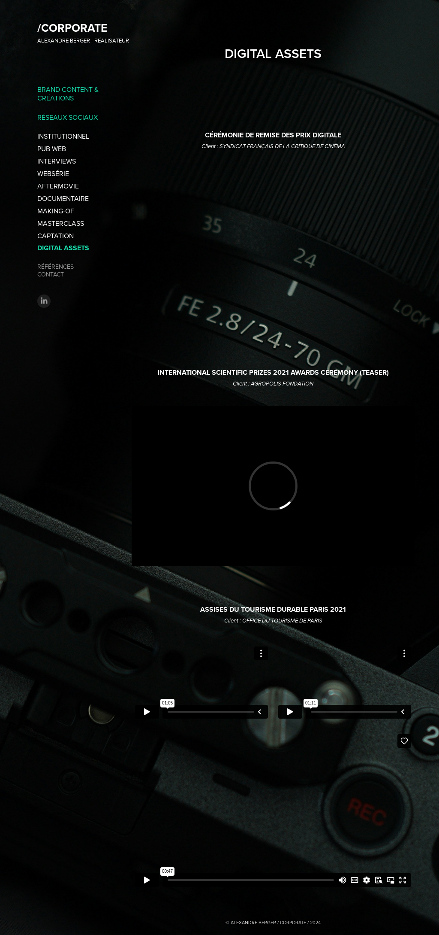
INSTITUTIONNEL (63, 136)
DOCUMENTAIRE (63, 198)
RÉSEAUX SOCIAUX (67, 117)
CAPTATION (55, 235)
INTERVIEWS (56, 161)
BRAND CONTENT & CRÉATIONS (68, 94)
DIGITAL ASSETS (63, 248)
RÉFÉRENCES (55, 266)
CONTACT (50, 274)
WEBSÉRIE (53, 173)
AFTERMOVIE (58, 186)
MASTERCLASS (60, 223)
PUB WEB (51, 148)
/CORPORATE (72, 28)
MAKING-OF (55, 211)
